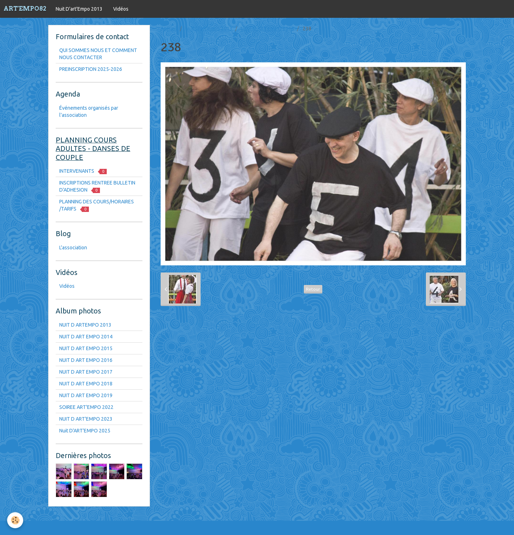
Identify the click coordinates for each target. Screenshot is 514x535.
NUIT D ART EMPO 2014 (85, 336)
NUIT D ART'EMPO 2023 (85, 419)
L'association (73, 247)
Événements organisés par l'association (88, 111)
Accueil (169, 28)
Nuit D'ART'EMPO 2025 (84, 430)
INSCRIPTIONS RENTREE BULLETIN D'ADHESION (97, 186)
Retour (313, 289)
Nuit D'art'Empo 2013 (79, 9)
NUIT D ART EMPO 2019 (85, 395)
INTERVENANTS (83, 171)
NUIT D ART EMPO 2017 (85, 372)
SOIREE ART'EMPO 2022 (86, 407)
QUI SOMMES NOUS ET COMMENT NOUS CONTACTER (98, 53)
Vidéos (120, 9)
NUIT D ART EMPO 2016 (267, 28)
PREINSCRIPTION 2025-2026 (90, 69)
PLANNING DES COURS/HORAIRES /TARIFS (96, 205)
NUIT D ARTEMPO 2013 (85, 325)
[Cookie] (15, 520)
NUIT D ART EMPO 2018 (85, 383)
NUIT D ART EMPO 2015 (85, 348)
